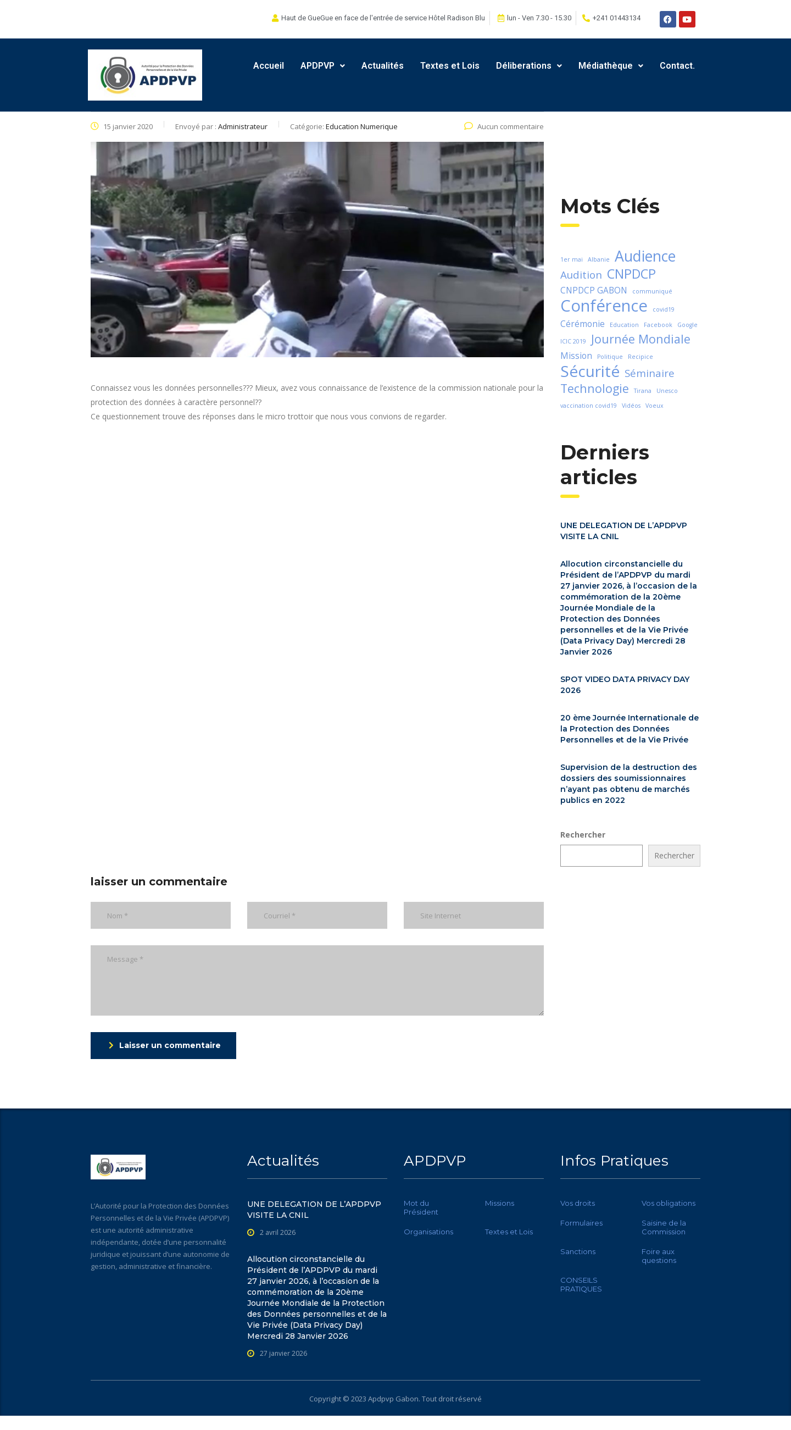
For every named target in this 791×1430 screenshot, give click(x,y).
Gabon (407, 1399)
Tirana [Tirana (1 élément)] (642, 391)
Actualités (382, 65)
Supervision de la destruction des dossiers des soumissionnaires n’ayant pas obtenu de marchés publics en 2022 (628, 783)
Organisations (428, 1231)
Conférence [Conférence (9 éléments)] (604, 305)
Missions (499, 1203)
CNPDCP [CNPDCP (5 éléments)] (631, 274)
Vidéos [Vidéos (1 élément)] (631, 405)
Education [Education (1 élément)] (624, 325)
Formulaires (581, 1222)
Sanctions (577, 1251)
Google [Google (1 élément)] (687, 325)
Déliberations (529, 65)
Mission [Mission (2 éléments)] (576, 356)
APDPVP (322, 65)
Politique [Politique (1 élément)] (610, 357)
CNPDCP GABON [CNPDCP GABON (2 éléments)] (593, 290)
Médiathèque (610, 65)
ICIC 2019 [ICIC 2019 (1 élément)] (573, 341)
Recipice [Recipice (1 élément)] (640, 357)
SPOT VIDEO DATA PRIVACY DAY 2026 (624, 684)
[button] (322, 66)
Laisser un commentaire (165, 1045)
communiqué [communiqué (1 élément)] (652, 291)
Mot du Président (421, 1207)
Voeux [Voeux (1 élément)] (654, 405)
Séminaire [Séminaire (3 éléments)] (650, 373)
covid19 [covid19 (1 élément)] (664, 309)
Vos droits (577, 1203)
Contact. (677, 65)
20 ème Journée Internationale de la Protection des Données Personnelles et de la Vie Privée (629, 729)
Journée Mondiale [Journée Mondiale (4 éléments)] (640, 339)
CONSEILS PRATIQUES (581, 1284)
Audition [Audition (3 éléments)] (581, 274)
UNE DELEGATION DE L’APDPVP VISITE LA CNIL (623, 530)
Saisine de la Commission (664, 1227)
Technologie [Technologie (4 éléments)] (594, 388)
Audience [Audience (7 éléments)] (645, 256)
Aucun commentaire (504, 126)
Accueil (268, 65)
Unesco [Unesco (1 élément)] (667, 391)
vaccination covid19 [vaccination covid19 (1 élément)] (588, 405)
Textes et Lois (450, 65)
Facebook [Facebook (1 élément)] (658, 325)
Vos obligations (668, 1203)
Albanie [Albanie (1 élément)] (599, 259)
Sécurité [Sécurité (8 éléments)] (590, 371)
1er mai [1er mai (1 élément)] (571, 259)
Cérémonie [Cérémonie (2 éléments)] (582, 324)
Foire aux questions (659, 1256)
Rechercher (582, 834)
